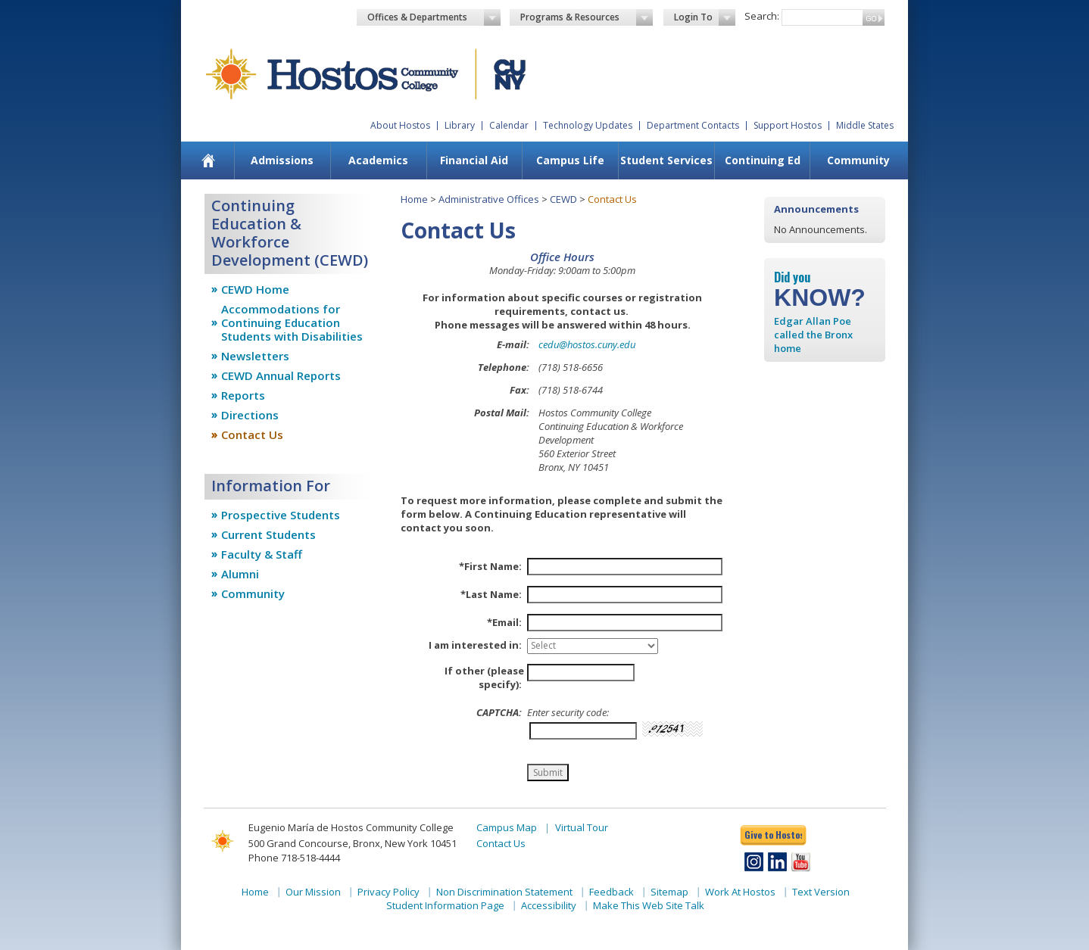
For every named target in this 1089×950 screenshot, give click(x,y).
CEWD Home (255, 289)
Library (460, 125)
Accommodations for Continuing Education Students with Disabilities (292, 322)
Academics (378, 160)
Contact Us (252, 434)
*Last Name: (491, 594)
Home (414, 199)
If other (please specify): (484, 677)
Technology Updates (587, 125)
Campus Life (570, 160)
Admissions (282, 160)
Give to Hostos (773, 834)
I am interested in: (475, 645)
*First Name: (490, 566)
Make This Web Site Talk (648, 905)
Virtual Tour (581, 827)
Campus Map (506, 827)
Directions (250, 415)
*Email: (504, 622)
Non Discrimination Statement (504, 892)
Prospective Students (280, 515)
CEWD (563, 199)
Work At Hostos (740, 892)
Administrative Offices (488, 199)
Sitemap (669, 892)
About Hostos (400, 125)
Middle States (865, 125)
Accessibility (548, 905)
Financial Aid (474, 160)
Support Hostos (788, 125)
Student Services (666, 160)
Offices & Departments (434, 17)
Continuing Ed (762, 160)
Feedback (611, 892)
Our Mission (313, 892)
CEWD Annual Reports (281, 375)
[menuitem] (208, 160)
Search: (761, 16)
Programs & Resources (587, 17)
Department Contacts (693, 125)
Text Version (821, 892)
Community (858, 160)
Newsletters (255, 356)
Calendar (509, 125)
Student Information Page (445, 905)
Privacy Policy (388, 892)
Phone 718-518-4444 (294, 857)
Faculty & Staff (261, 554)
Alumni (240, 574)
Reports (243, 395)
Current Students (268, 534)
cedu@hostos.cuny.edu (586, 344)
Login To (704, 17)
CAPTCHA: (499, 712)
